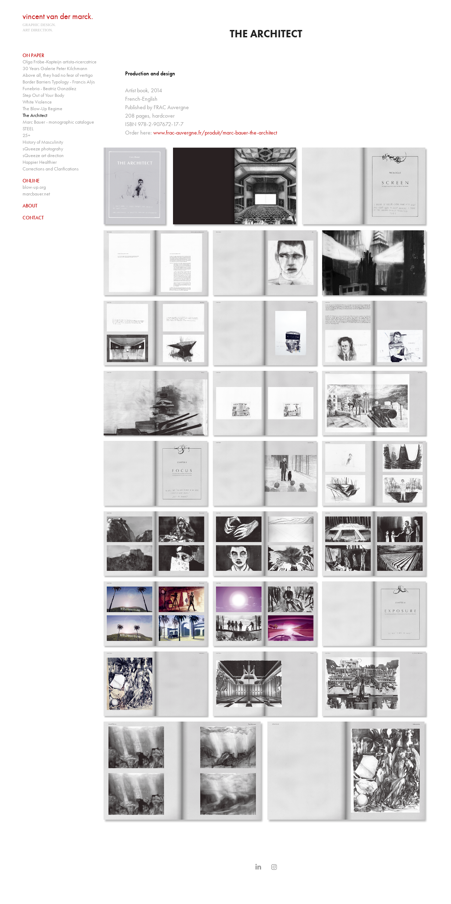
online (31, 181)
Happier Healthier (40, 162)
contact (33, 218)
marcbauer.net (36, 194)
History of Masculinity (43, 142)
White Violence (37, 102)
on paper (33, 55)
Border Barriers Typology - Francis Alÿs (59, 82)
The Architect (35, 115)
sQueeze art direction (43, 155)
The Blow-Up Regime (42, 109)
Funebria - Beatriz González (49, 89)
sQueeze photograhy (43, 149)
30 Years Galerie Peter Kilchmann (55, 68)
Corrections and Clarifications (51, 169)
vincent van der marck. (58, 16)
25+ (26, 135)
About (30, 206)
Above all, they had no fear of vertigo (58, 75)
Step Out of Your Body (43, 95)
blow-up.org (34, 187)
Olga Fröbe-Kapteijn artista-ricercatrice (60, 62)
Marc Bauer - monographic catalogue (58, 122)
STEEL (28, 129)
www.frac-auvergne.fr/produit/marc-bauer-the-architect (215, 132)
